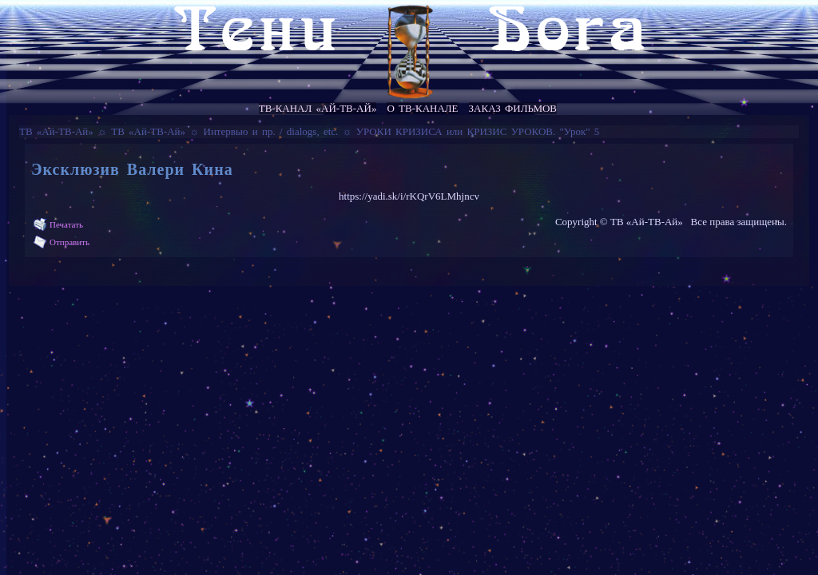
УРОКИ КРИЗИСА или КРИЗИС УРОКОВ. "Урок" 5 (478, 131)
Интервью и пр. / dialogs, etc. (271, 131)
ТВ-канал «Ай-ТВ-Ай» (318, 108)
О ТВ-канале (422, 108)
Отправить (69, 242)
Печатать (66, 224)
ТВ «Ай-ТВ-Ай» (56, 131)
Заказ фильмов (513, 108)
